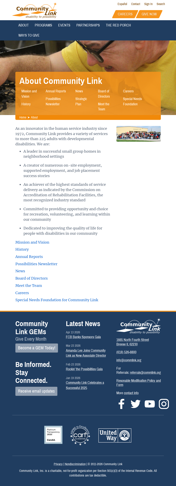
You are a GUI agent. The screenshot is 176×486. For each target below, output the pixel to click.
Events (64, 25)
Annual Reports (56, 91)
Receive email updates (36, 391)
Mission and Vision (29, 93)
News (79, 91)
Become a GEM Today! (36, 347)
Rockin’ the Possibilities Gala (84, 369)
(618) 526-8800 (126, 352)
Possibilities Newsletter (53, 101)
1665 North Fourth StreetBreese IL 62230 (132, 342)
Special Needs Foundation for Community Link (56, 300)
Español (122, 4)
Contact (135, 4)
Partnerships (88, 25)
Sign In (148, 4)
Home (22, 117)
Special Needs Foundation (132, 101)
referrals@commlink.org (145, 373)
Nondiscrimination (75, 464)
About (23, 25)
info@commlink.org (128, 360)
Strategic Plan (81, 101)
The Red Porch (118, 25)
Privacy (58, 464)
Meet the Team (103, 106)
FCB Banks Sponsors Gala (83, 337)
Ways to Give (29, 35)
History (26, 104)
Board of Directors (104, 93)
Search (161, 4)
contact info (131, 393)
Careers (128, 91)
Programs (43, 25)
